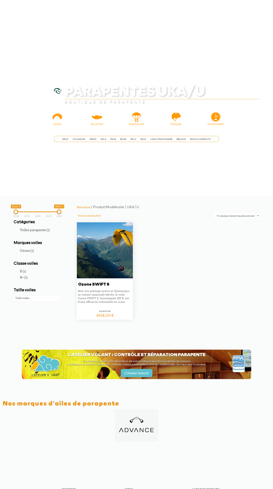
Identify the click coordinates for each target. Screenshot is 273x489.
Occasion (79, 139)
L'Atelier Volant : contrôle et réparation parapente (137, 354)
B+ (24, 277)
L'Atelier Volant (136, 372)
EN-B (113, 139)
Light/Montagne (161, 139)
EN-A (103, 139)
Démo (93, 139)
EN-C (133, 139)
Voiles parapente (35, 230)
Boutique (83, 207)
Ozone (27, 250)
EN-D (143, 139)
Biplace (181, 139)
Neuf (65, 139)
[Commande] (236, 216)
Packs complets (200, 139)
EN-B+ (123, 139)
